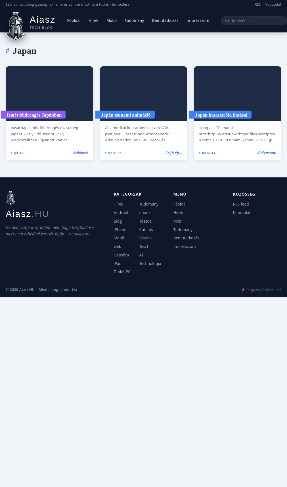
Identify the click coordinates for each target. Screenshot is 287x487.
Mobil (111, 20)
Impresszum (198, 20)
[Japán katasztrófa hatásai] (237, 93)
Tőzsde (145, 221)
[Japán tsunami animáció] (143, 93)
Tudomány (134, 20)
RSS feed (241, 204)
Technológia (150, 263)
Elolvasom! (266, 152)
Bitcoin (145, 238)
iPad (117, 263)
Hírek (94, 20)
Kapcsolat (273, 4)
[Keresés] (257, 20)
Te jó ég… (174, 152)
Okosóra (121, 255)
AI (141, 255)
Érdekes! (80, 152)
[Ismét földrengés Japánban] (49, 93)
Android (121, 212)
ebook (144, 212)
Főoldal (74, 20)
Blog (118, 221)
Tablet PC (122, 272)
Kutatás (146, 229)
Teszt (143, 246)
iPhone (120, 229)
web (117, 246)
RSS (258, 4)
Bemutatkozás (165, 20)
